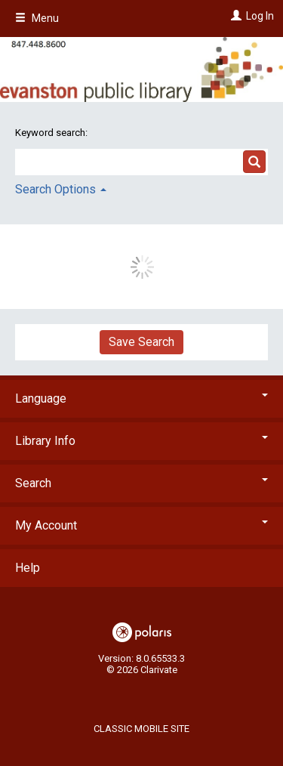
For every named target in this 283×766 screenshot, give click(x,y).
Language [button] (141, 398)
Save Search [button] (141, 342)
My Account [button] (141, 525)
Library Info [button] (141, 441)
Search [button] (141, 483)
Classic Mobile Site (141, 728)
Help (27, 568)
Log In (260, 16)
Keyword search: (52, 132)
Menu (37, 18)
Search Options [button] (60, 189)
